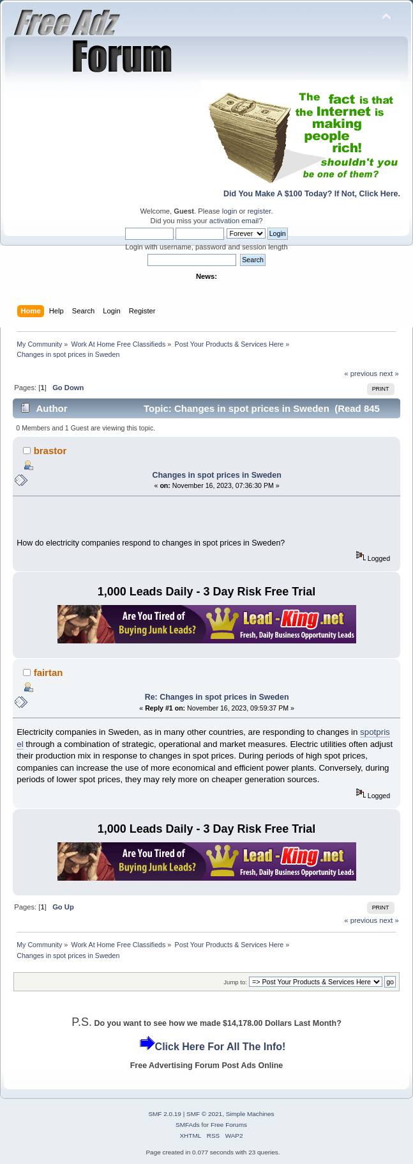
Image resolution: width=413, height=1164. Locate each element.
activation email (234, 220)
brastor (50, 450)
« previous (360, 373)
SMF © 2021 (204, 1113)
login (229, 211)
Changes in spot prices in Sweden (216, 475)
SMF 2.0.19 (164, 1113)
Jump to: (235, 982)
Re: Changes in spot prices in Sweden (217, 697)
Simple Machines (250, 1113)
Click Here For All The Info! (220, 1046)
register (259, 211)
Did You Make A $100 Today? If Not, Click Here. (311, 193)
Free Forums (229, 1124)
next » (389, 373)
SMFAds (188, 1124)
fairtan (48, 672)
